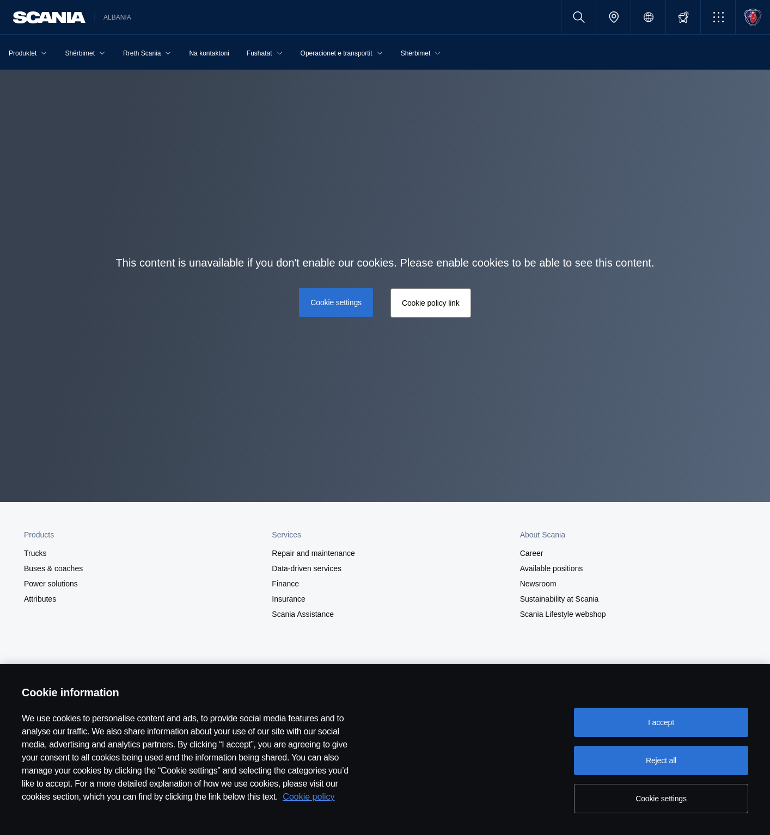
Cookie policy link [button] (431, 303)
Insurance (288, 599)
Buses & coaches (53, 568)
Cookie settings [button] (336, 302)
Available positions (551, 568)
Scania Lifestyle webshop (563, 614)
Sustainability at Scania (559, 599)
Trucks (35, 553)
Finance (285, 583)
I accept (661, 722)
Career (531, 553)
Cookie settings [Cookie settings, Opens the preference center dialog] (661, 798)
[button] (718, 17)
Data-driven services (306, 568)
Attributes (40, 599)
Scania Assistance (303, 614)
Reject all (661, 760)
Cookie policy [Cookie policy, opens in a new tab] (308, 796)
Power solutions (51, 583)
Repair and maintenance (313, 553)
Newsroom (538, 583)
